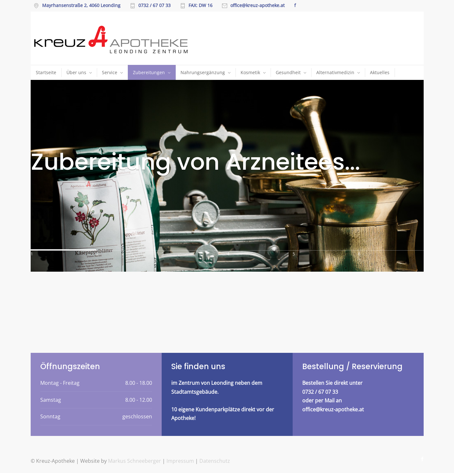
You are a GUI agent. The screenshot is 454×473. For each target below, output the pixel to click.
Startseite (46, 72)
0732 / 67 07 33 (154, 5)
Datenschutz (214, 460)
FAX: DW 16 (200, 5)
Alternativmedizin (335, 72)
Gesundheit (288, 72)
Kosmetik (250, 72)
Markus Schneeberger (135, 460)
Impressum (180, 460)
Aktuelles (379, 72)
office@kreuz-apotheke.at (257, 5)
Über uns (76, 72)
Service (109, 72)
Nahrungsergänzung (203, 72)
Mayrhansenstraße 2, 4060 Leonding (81, 5)
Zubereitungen (149, 72)
